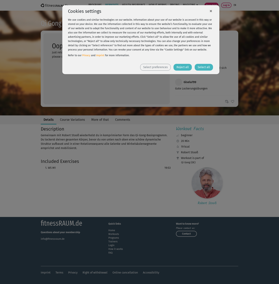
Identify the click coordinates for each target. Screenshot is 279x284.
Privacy (86, 55)
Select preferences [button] (155, 67)
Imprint (100, 55)
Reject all (183, 67)
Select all (204, 67)
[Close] (211, 11)
